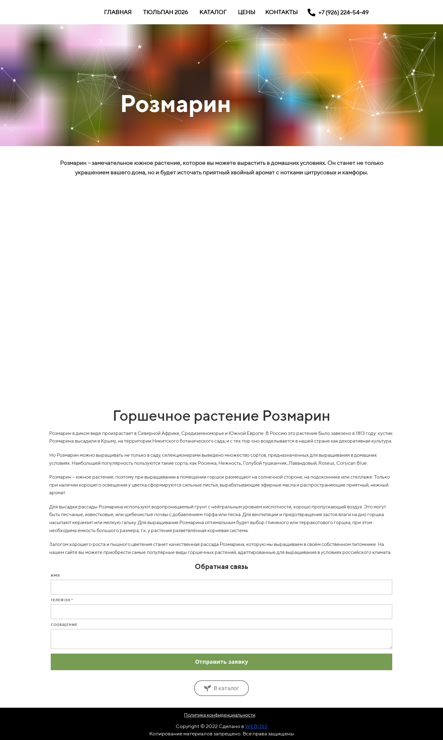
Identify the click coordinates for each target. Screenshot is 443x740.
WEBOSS (256, 726)
